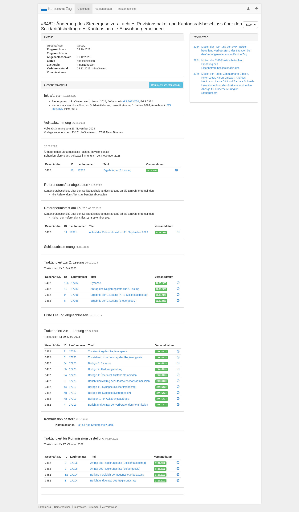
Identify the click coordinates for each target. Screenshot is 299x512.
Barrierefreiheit (62, 507)
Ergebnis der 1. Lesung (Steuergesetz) (113, 300)
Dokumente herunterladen (166, 85)
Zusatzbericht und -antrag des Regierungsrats (115, 357)
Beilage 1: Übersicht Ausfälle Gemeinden (112, 375)
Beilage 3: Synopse (99, 363)
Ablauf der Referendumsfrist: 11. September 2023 (118, 232)
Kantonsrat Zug (56, 9)
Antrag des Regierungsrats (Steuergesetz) (115, 468)
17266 (75, 294)
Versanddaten (103, 8)
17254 (72, 351)
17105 (74, 468)
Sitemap (94, 507)
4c (65, 386)
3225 (196, 73)
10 (65, 288)
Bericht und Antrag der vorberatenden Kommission (118, 404)
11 (65, 232)
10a (66, 283)
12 (72, 170)
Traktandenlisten (127, 8)
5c (65, 363)
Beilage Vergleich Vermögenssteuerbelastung (117, 474)
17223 (72, 363)
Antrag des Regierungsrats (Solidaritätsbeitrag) (118, 462)
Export (251, 24)
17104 (74, 474)
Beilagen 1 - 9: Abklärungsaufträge (108, 398)
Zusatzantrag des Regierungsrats (108, 351)
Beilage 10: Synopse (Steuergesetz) (109, 392)
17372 (81, 170)
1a (66, 474)
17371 (73, 232)
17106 (74, 462)
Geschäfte (83, 8)
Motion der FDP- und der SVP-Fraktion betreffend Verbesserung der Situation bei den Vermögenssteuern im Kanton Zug (226, 50)
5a (65, 375)
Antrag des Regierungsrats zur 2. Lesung (115, 288)
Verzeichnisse (109, 507)
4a (65, 398)
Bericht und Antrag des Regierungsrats (113, 480)
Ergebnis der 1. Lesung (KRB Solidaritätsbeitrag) (119, 294)
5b (65, 369)
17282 (75, 283)
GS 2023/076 (131, 101)
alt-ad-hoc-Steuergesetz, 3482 (96, 424)
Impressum (80, 507)
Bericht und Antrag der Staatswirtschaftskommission (119, 381)
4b (65, 392)
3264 (196, 46)
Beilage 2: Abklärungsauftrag (105, 369)
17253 (72, 357)
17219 (72, 386)
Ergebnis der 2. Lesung (117, 170)
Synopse (96, 283)
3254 (196, 60)
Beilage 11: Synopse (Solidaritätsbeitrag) (112, 386)
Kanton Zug (44, 507)
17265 (75, 300)
